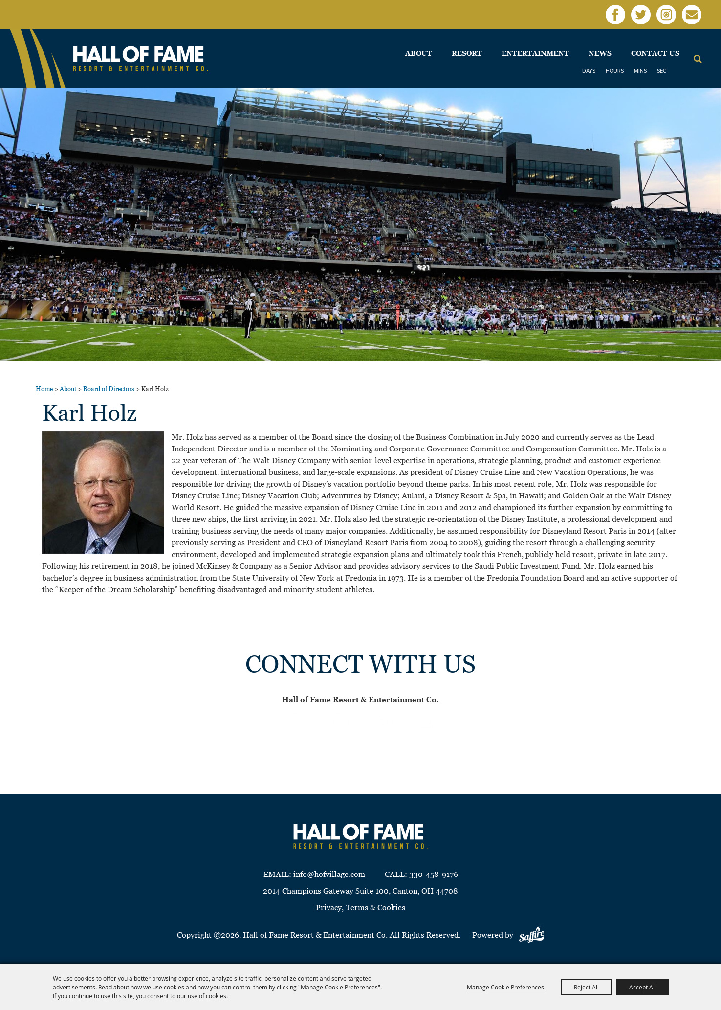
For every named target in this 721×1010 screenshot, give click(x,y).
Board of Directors (108, 389)
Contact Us (655, 53)
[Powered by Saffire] (531, 935)
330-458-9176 (433, 874)
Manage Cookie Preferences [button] (505, 987)
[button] (103, 492)
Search (697, 58)
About (418, 53)
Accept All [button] (642, 987)
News (600, 53)
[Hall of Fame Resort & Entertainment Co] (140, 59)
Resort (467, 53)
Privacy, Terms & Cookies (360, 907)
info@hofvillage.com (329, 874)
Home (44, 389)
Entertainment (535, 53)
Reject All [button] (586, 987)
